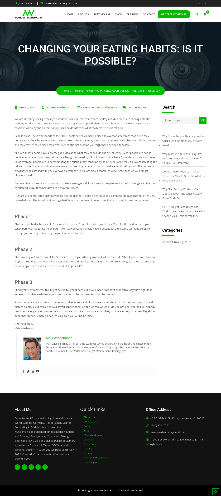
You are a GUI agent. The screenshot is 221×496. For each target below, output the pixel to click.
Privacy (88, 448)
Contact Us (90, 421)
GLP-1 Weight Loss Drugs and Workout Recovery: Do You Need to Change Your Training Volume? (183, 211)
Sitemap (88, 453)
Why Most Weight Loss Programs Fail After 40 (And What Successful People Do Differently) (182, 158)
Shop (118, 14)
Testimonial (102, 14)
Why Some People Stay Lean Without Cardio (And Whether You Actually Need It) (184, 140)
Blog (86, 430)
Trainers (132, 14)
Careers (88, 426)
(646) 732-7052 (26, 3)
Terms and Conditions (97, 457)
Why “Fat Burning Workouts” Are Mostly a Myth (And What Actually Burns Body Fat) (182, 193)
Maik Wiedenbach (61, 107)
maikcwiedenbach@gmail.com (60, 3)
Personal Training (106, 107)
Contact (149, 14)
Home (69, 14)
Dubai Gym (90, 462)
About (82, 14)
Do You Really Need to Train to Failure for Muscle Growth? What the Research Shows (184, 176)
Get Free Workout (173, 14)
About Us (89, 417)
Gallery (88, 439)
